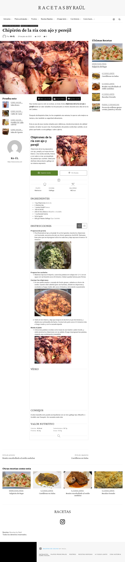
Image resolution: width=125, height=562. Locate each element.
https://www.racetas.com (14, 162)
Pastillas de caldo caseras (17, 123)
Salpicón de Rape (99, 67)
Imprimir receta (74, 99)
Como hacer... (17, 102)
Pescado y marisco (29, 26)
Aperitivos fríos (99, 64)
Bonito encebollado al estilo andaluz (18, 458)
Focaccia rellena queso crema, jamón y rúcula (111, 108)
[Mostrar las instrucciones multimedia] (79, 225)
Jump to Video (59, 99)
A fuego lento (108, 73)
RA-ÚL (12, 36)
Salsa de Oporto (17, 132)
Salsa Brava (15, 105)
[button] (119, 19)
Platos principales (11, 26)
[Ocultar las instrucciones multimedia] (84, 225)
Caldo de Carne (16, 114)
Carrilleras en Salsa (79, 458)
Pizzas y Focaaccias (110, 104)
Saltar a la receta (44, 99)
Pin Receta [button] (73, 173)
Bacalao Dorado (108, 97)
